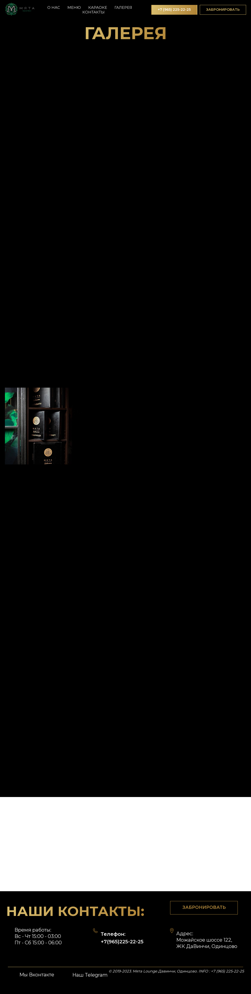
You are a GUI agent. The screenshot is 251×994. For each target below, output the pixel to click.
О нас (53, 7)
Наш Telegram (90, 975)
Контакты (93, 12)
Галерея (123, 7)
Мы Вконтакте (36, 975)
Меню (74, 7)
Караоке (97, 7)
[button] (223, 10)
